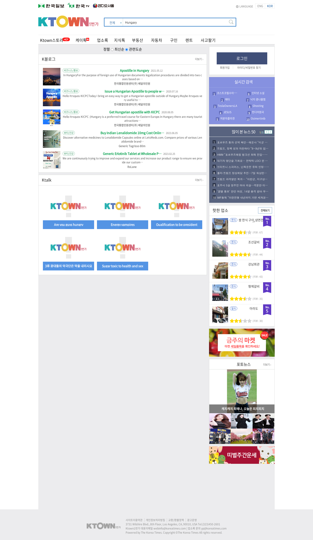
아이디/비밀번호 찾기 (249, 68)
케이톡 (82, 40)
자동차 (156, 40)
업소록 (102, 40)
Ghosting (258, 106)
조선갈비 (254, 242)
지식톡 (119, 40)
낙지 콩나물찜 (258, 99)
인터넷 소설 (258, 93)
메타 (227, 99)
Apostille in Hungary (135, 70)
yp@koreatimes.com (214, 528)
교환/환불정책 (176, 520)
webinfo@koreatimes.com (169, 528)
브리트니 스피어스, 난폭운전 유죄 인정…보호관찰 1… (249, 167)
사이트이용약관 (134, 520)
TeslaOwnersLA (227, 106)
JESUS (227, 112)
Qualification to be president (176, 224)
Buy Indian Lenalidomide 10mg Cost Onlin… (132, 133)
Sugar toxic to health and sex (122, 265)
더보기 (199, 59)
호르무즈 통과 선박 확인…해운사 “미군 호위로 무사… (249, 142)
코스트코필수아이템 (228, 93)
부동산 (137, 40)
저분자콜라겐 (227, 118)
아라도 (254, 308)
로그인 (242, 58)
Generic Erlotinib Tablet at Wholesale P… (132, 153)
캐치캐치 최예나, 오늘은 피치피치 (243, 408)
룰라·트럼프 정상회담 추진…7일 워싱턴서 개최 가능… (249, 173)
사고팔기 (208, 40)
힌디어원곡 (258, 112)
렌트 (189, 40)
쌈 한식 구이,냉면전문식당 (254, 221)
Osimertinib (258, 118)
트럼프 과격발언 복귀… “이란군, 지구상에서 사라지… (249, 179)
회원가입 (225, 68)
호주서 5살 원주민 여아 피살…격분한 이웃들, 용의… (248, 185)
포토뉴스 (244, 364)
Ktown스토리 (51, 40)
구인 (174, 40)
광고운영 (192, 520)
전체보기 (265, 210)
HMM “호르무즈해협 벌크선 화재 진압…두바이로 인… (249, 154)
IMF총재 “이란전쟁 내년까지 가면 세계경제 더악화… (248, 197)
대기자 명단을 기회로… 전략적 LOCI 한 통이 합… (246, 160)
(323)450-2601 (211, 524)
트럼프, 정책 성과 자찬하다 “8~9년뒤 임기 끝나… (247, 148)
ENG (260, 6)
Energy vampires (123, 224)
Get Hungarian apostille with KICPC (134, 112)
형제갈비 (254, 286)
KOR (270, 6)
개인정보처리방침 (155, 520)
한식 (233, 220)
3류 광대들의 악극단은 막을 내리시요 (68, 265)
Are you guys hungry (68, 224)
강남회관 (254, 264)
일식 (233, 308)
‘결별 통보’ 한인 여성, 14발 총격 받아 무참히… (245, 191)
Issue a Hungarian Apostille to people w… (135, 91)
